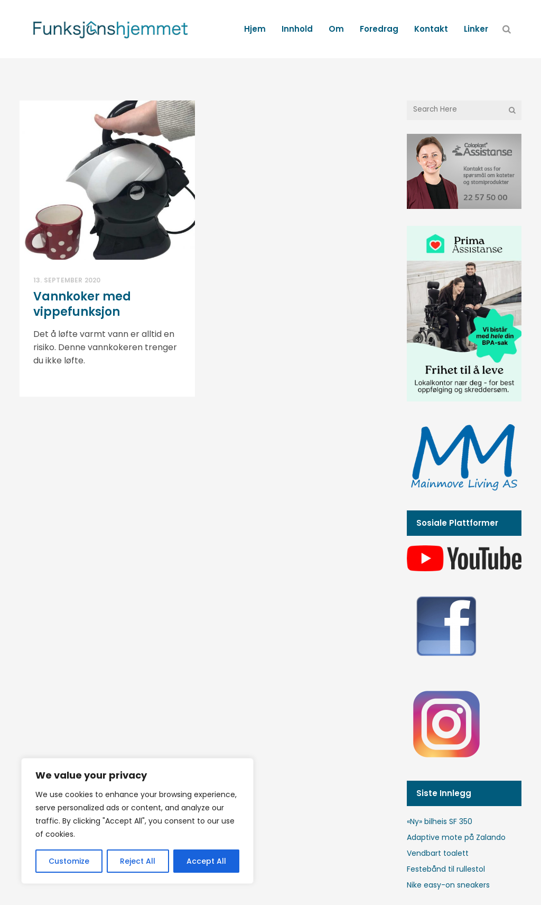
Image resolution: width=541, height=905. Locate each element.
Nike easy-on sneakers (448, 885)
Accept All (206, 861)
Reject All (137, 861)
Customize (69, 861)
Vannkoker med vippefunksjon (82, 304)
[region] (137, 821)
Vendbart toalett (438, 853)
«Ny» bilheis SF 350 (439, 821)
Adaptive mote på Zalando (456, 837)
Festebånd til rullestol (446, 869)
